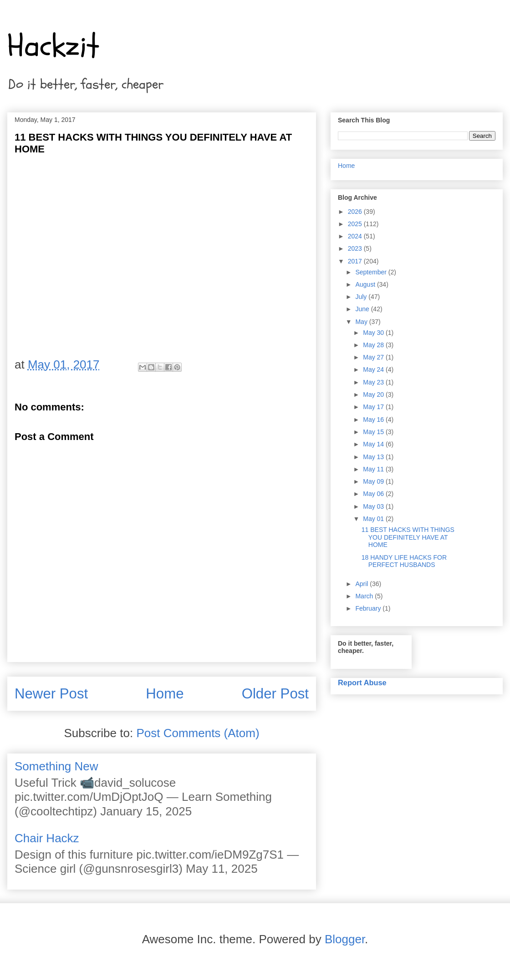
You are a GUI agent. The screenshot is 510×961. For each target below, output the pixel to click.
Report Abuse (362, 682)
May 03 (374, 506)
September (371, 272)
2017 (356, 261)
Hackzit (53, 46)
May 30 (374, 332)
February (368, 608)
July (361, 296)
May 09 (374, 481)
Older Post (275, 694)
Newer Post (51, 694)
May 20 (374, 394)
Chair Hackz (47, 838)
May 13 (374, 456)
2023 (356, 248)
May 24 (374, 369)
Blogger (345, 939)
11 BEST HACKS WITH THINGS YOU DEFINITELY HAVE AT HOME (408, 537)
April (362, 583)
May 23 (374, 382)
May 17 (374, 406)
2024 (356, 236)
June (363, 309)
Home (165, 694)
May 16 (374, 419)
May (362, 321)
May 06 (374, 493)
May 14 (374, 444)
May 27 (374, 357)
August (366, 284)
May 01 (374, 518)
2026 (356, 211)
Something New (56, 766)
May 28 (374, 345)
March (365, 596)
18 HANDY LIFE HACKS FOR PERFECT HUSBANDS (404, 561)
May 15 (374, 431)
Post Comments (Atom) (197, 733)
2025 (356, 224)
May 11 (374, 469)
